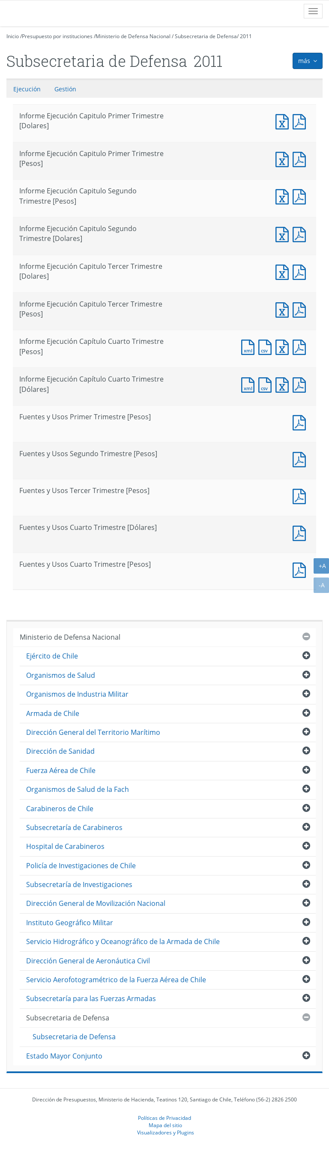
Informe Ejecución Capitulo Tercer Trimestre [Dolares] (284, 271)
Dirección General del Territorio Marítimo (93, 732)
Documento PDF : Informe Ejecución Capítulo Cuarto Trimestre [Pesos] (301, 346)
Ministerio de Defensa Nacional (133, 36)
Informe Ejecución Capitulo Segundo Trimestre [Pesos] (284, 195)
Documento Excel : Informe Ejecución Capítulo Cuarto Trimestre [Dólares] (284, 384)
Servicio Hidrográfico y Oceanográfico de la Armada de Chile (123, 941)
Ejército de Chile (52, 656)
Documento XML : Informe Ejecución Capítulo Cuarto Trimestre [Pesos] (249, 346)
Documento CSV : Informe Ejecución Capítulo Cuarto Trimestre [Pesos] (266, 346)
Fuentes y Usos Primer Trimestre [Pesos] (301, 421)
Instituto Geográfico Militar (69, 922)
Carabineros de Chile (59, 808)
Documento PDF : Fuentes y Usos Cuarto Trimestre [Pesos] (301, 569)
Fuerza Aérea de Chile (61, 770)
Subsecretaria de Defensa (206, 36)
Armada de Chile (52, 713)
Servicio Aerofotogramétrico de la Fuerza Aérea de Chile (116, 979)
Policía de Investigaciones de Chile (81, 865)
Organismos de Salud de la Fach (77, 789)
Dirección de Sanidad (60, 751)
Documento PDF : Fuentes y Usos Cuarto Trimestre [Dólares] (301, 532)
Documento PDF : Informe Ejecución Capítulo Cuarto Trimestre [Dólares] (301, 384)
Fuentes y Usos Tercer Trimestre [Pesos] (301, 495)
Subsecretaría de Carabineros (74, 827)
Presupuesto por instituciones (57, 36)
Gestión (65, 89)
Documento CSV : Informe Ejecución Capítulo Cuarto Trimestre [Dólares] (266, 384)
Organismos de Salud (60, 675)
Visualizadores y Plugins (165, 1132)
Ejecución (27, 89)
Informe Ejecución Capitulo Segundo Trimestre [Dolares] (284, 233)
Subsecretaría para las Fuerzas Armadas (91, 998)
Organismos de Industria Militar (77, 694)
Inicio (12, 36)
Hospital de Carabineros (65, 846)
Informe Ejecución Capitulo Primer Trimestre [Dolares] (284, 120)
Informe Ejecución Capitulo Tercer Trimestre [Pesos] (284, 309)
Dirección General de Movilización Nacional (95, 903)
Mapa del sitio (165, 1125)
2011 (246, 36)
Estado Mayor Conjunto (64, 1056)
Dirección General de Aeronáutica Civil (88, 961)
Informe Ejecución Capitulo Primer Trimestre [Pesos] (284, 158)
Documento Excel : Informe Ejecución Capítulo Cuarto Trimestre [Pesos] (284, 346)
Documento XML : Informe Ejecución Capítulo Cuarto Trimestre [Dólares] (249, 384)
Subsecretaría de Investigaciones (79, 884)
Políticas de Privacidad (164, 1117)
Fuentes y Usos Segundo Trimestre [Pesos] (301, 458)
